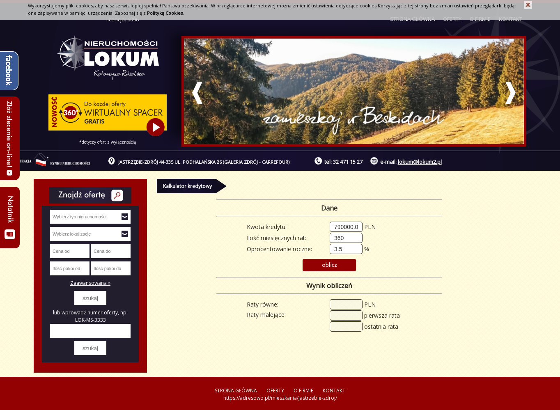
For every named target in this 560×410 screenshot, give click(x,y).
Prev (197, 93)
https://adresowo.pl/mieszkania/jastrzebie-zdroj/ (280, 397)
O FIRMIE (303, 390)
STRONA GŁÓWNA (236, 390)
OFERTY (275, 390)
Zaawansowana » (90, 282)
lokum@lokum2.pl (420, 161)
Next (510, 93)
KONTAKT (334, 390)
